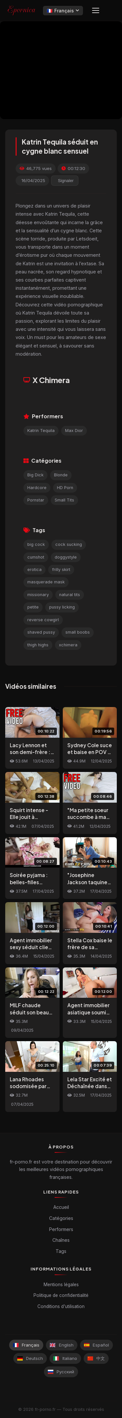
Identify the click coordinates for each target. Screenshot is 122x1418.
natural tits (69, 594)
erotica (34, 569)
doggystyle (66, 557)
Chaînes (61, 1240)
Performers (61, 1229)
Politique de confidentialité (61, 1295)
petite (33, 607)
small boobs (77, 632)
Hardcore (37, 487)
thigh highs (37, 644)
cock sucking (68, 544)
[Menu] (96, 10)
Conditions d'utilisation (61, 1306)
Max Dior (74, 430)
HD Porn (65, 487)
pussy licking (62, 607)
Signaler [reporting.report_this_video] (66, 180)
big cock (36, 544)
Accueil (61, 1207)
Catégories (61, 1218)
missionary (38, 594)
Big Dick (35, 474)
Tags (61, 1251)
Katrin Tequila (41, 430)
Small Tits (64, 500)
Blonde (61, 474)
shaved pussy (41, 632)
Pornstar (35, 500)
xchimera (68, 644)
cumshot (35, 557)
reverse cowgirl (43, 619)
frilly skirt (61, 569)
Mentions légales (61, 1284)
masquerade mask (46, 581)
